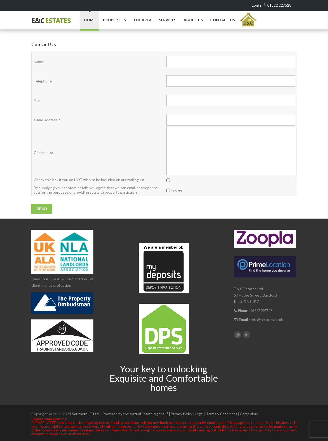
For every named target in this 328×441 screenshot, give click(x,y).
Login (256, 5)
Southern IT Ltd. (86, 413)
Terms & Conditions (221, 414)
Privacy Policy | (183, 414)
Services (167, 20)
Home (90, 20)
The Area (142, 20)
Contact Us (222, 20)
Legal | (200, 414)
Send (42, 209)
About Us (193, 20)
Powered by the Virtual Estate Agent (136, 413)
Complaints (249, 414)
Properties (114, 20)
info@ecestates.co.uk (267, 320)
